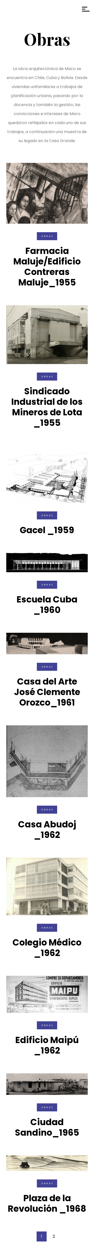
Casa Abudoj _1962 (47, 829)
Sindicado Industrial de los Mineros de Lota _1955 (47, 407)
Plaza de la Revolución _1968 (47, 1203)
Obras (47, 236)
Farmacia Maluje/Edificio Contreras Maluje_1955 (47, 266)
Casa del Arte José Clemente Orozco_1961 (47, 692)
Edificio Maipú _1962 (47, 1045)
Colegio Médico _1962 (47, 947)
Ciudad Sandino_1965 (47, 1127)
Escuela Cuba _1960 (47, 604)
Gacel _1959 (47, 530)
